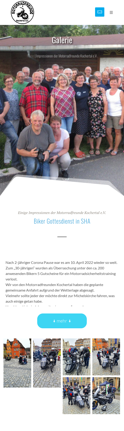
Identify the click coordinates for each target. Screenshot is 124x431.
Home (30, 58)
